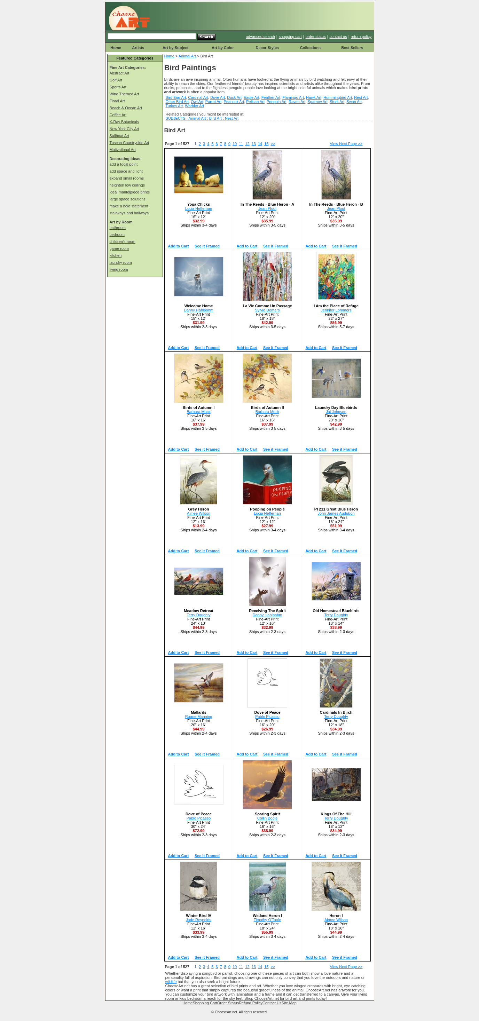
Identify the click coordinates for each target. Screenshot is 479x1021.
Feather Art (270, 97)
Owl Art (197, 102)
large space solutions (128, 199)
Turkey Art (174, 106)
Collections (310, 48)
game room (119, 248)
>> (272, 144)
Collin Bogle (267, 818)
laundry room (121, 262)
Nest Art (361, 97)
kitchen (116, 255)
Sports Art (118, 87)
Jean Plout (267, 208)
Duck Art (234, 97)
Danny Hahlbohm (198, 310)
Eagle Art (251, 97)
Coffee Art (118, 115)
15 (266, 144)
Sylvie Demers (267, 310)
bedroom (117, 234)
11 (241, 144)
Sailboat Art (119, 136)
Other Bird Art (177, 102)
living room (119, 269)
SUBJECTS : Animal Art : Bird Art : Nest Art (202, 118)
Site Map (288, 1003)
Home (115, 48)
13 (254, 144)
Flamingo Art (293, 97)
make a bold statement (129, 206)
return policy (361, 36)
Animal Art (187, 56)
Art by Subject (176, 48)
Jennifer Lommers (336, 310)
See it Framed (207, 246)
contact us (338, 36)
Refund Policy (250, 1003)
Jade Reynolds (198, 920)
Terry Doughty (198, 615)
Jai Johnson (336, 412)
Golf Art (116, 80)
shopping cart (290, 36)
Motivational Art (123, 150)
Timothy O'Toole (267, 920)
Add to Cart (178, 246)
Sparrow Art (317, 102)
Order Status (228, 1003)
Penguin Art (276, 102)
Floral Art (117, 101)
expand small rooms (127, 178)
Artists (138, 48)
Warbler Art (194, 106)
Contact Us (271, 1003)
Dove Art (217, 97)
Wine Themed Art (124, 94)
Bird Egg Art (176, 97)
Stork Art (337, 102)
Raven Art (297, 102)
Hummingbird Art (337, 97)
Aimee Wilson (198, 513)
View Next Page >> (346, 144)
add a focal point (124, 164)
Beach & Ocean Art (126, 108)
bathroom (118, 227)
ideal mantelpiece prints (130, 192)
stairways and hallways (129, 213)
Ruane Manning (198, 716)
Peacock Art (233, 102)
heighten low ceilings (127, 185)
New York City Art (124, 129)
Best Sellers (352, 48)
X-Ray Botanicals (124, 122)
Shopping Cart (205, 1003)
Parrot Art (213, 102)
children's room (122, 241)
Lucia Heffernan (198, 208)
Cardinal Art (198, 97)
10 (235, 144)
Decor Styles (267, 48)
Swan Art (354, 102)
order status (316, 36)
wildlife (171, 982)
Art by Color (223, 48)
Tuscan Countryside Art (129, 143)
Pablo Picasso (267, 716)
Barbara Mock (198, 412)
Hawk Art (313, 97)
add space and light (126, 171)
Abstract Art (119, 73)
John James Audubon (336, 513)
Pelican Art (255, 102)
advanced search (260, 36)
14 (260, 144)
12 (247, 144)
